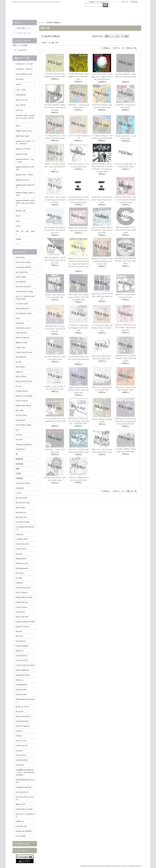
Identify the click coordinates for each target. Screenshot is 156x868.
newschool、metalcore (24, 69)
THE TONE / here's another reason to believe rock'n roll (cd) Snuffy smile (78, 297)
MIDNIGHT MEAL (23, 675)
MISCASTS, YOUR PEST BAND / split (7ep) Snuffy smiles (102, 296)
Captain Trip (20, 347)
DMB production (22, 568)
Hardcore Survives (22, 627)
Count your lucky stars (24, 352)
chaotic (18, 84)
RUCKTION (20, 420)
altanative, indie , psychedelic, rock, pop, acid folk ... (25, 118)
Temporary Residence (24, 444)
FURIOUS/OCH (22, 602)
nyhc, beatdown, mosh (24, 74)
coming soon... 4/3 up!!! (25, 64)
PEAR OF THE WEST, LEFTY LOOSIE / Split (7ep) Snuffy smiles (125, 327)
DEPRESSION (21, 559)
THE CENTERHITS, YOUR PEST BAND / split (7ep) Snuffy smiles (55, 260)
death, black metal (22, 136)
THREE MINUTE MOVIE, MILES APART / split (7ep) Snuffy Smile (78, 390)
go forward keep (22, 272)
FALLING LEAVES (23, 588)
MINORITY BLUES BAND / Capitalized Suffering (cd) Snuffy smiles (101, 261)
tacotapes (19, 750)
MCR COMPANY (22, 670)
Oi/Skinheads (21, 95)
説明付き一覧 (118, 48)
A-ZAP (18, 493)
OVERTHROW (21, 685)
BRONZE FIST (21, 517)
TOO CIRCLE (21, 755)
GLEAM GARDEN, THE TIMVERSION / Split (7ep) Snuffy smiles (102, 230)
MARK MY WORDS (24, 831)
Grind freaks (20, 612)
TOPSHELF (20, 449)
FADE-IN (19, 583)
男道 (17, 469)
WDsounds (20, 765)
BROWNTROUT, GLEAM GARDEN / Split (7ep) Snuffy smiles (125, 358)
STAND (19, 736)
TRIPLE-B (20, 821)
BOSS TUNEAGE (22, 338)
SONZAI (19, 731)
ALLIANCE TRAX (23, 483)
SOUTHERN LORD (23, 425)
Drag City (19, 372)
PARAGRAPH (21, 690)
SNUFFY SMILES (23, 726)
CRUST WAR (21, 549)
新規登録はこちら (24, 28)
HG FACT (19, 636)
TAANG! (19, 435)
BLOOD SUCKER (23, 503)
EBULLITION (21, 376)
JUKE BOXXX (21, 656)
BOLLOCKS (20, 507)
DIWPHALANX (22, 563)
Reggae (18, 239)
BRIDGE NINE (21, 343)
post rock (19, 110)
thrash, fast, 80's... (22, 100)
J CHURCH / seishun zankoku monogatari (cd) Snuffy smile (78, 327)
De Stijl (18, 362)
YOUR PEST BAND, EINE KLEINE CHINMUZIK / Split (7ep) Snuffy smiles (78, 199)
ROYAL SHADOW (23, 716)
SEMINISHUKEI (22, 721)
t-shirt (18, 226)
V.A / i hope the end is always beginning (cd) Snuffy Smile (55, 421)
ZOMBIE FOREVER (24, 787)
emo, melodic (21, 105)
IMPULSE (19, 651)
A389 (18, 318)
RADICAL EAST (22, 707)
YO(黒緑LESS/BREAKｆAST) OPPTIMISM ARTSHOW (25, 772)
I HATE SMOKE (22, 646)
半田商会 (19, 478)
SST (17, 430)
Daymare (19, 554)
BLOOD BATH (21, 498)
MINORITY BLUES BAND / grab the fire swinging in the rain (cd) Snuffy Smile (125, 421)
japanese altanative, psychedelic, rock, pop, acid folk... (25, 203)
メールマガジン (21, 851)
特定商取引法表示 (22, 844)
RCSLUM (19, 712)
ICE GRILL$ (20, 641)
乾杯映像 (19, 464)
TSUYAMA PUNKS (23, 262)
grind (18, 126)
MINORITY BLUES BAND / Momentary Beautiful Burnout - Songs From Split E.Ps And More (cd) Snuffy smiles (78, 264)
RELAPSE (20, 410)
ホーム (41, 23)
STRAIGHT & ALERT (24, 809)
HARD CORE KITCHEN (25, 622)
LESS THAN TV (22, 660)
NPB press (19, 680)
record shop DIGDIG (23, 267)
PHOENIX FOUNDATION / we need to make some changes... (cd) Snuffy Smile (78, 421)
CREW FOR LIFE (22, 544)
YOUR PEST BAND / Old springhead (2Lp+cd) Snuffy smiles (78, 76)
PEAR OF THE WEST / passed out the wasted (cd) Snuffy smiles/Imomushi (125, 199)
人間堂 (18, 473)
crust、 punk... (21, 90)
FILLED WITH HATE (24, 381)
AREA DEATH (21, 333)
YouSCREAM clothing (24, 291)
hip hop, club (20, 211)
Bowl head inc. (21, 512)
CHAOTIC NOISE (23, 522)
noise (18, 221)
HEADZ (19, 631)
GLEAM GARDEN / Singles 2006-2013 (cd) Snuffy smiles (125, 76)
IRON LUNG (21, 804)
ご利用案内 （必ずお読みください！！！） (102, 2)
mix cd (18, 216)
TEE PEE (19, 440)
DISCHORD (20, 367)
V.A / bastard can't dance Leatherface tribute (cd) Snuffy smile (102, 327)
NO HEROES (21, 282)
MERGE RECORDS (23, 406)
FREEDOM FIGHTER (24, 597)
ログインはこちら (24, 33)
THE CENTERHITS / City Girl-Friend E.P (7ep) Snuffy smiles (125, 230)
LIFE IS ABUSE (22, 401)
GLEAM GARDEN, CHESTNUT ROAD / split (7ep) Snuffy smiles (55, 107)
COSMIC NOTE (22, 539)
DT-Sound (19, 573)
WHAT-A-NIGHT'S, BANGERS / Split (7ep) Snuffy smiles (54, 166)
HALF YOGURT (22, 617)
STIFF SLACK (21, 741)
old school (19, 79)
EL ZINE (19, 578)
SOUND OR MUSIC (23, 287)
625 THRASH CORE (24, 313)
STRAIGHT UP (21, 746)
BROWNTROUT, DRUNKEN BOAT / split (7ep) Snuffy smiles (125, 261)
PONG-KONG (21, 694)
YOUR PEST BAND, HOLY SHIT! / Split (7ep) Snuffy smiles (102, 199)
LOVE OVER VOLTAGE (25, 665)
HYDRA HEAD (22, 391)
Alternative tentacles (23, 328)
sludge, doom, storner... (24, 131)
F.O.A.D (19, 386)
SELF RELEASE (22, 792)
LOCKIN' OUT (21, 826)
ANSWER (19, 488)
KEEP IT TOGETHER (24, 396)
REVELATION (21, 415)
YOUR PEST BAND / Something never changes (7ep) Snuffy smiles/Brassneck (102, 76)
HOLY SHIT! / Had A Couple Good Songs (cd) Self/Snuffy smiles (54, 199)
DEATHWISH (21, 357)
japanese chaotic (22, 154)
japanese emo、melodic (25, 175)
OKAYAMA (20, 257)
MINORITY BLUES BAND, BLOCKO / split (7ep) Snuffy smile (54, 329)
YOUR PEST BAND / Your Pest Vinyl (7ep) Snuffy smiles (78, 359)
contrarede (19, 534)
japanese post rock (22, 180)
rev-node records (22, 304)
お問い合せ (125, 2)
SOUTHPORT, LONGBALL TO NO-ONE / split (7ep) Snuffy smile (55, 230)
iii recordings (20, 836)
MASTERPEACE (22, 308)
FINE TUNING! (22, 592)
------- (18, 244)
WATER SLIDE (21, 760)
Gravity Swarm (21, 607)
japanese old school (23, 149)
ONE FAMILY (21, 277)
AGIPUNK (20, 323)
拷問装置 (19, 459)
